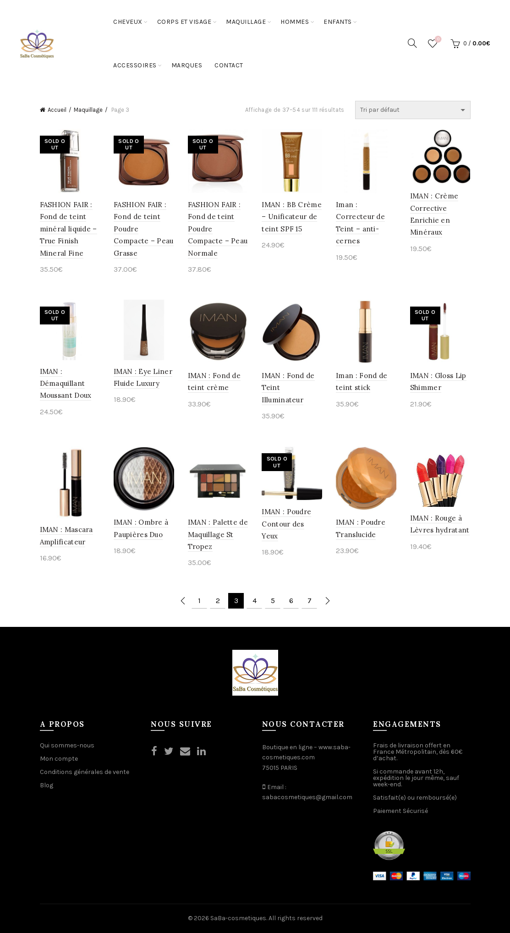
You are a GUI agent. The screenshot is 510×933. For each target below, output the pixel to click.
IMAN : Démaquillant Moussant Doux (66, 383)
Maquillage (246, 22)
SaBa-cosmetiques (238, 918)
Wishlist (437, 40)
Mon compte (59, 759)
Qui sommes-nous (67, 745)
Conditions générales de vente (84, 772)
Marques (187, 65)
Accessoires (135, 65)
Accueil (57, 109)
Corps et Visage (184, 22)
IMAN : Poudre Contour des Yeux (286, 523)
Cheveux (128, 22)
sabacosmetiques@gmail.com (307, 797)
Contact (228, 65)
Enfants (338, 22)
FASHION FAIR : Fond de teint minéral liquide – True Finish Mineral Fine (68, 229)
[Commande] (413, 110)
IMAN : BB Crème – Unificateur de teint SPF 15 (292, 216)
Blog (46, 785)
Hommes (294, 22)
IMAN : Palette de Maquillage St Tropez (218, 534)
